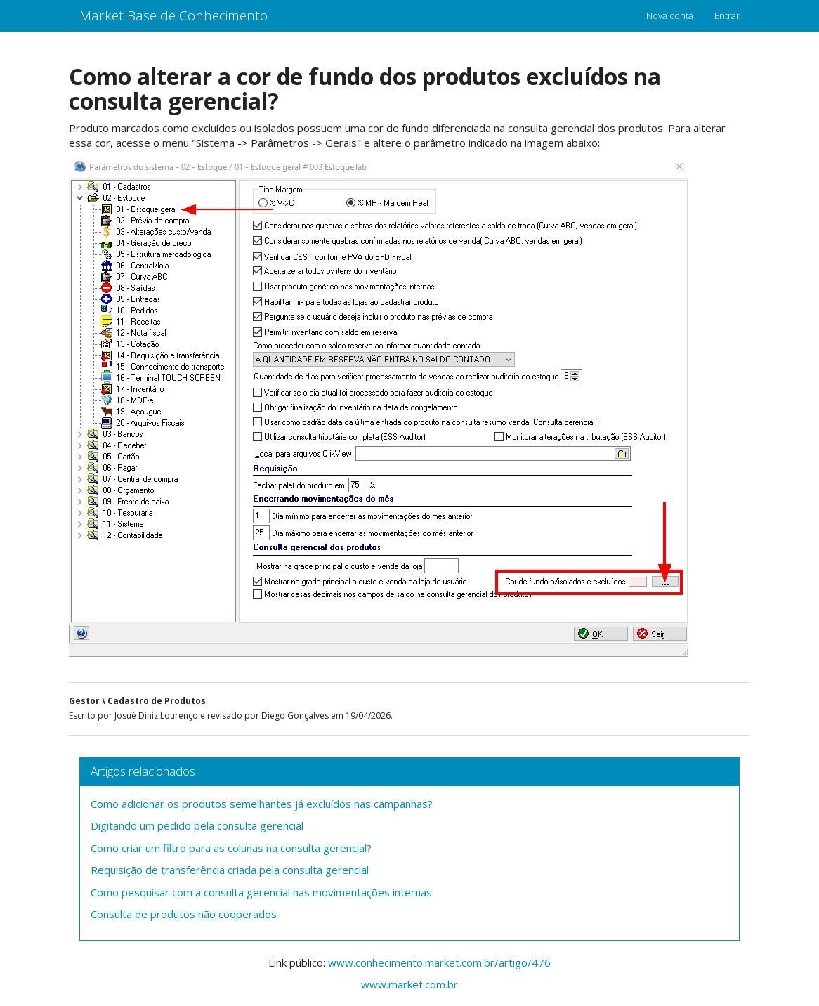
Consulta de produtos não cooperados (184, 914)
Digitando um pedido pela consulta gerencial (197, 825)
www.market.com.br (409, 984)
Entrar (727, 15)
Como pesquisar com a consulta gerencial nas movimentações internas (261, 892)
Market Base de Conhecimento (173, 15)
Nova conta (669, 15)
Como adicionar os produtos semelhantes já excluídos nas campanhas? (262, 804)
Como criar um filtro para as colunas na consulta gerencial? (231, 848)
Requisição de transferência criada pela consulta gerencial (230, 870)
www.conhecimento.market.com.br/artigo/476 (439, 962)
